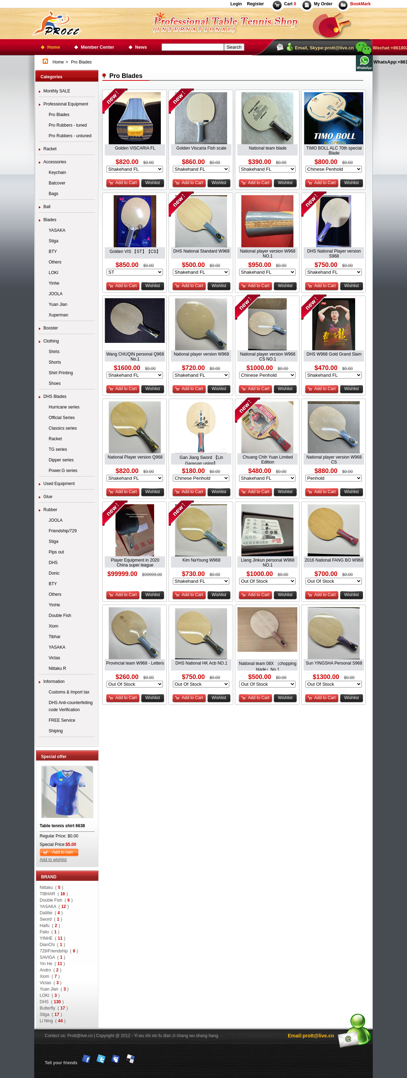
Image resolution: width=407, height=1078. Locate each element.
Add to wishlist (53, 859)
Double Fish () (56, 900)
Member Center (97, 47)
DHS (53, 562)
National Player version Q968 (135, 457)
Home (53, 47)
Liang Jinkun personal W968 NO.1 (267, 561)
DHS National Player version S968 (334, 252)
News (141, 47)
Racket (49, 148)
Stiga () (51, 1014)
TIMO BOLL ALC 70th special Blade (334, 149)
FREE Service (62, 720)
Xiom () (50, 976)
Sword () (51, 919)
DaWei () (51, 912)
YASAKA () (54, 906)
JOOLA (55, 293)
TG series (58, 449)
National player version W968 (201, 354)
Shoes (55, 383)
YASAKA (57, 230)
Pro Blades (59, 114)
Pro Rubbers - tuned (68, 125)
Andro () (50, 970)
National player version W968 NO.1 (268, 252)
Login (236, 3)
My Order (323, 3)
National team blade (268, 148)
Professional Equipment (65, 104)
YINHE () (53, 938)
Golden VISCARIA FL (135, 148)
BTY (53, 251)
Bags (53, 193)
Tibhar (55, 636)
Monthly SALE (56, 91)
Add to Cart (126, 182)
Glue (47, 496)
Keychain (57, 172)
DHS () (52, 1001)
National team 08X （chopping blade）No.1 (268, 664)
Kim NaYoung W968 (201, 560)
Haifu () (50, 925)
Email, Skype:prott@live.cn (324, 47)
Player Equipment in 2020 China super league (135, 561)
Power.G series (63, 470)
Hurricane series (64, 407)
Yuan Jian (58, 304)
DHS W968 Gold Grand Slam (334, 354)
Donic (54, 573)
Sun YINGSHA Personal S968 (334, 663)
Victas (54, 657)
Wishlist (152, 182)
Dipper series (61, 460)
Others (55, 262)
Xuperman (58, 315)
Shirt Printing (61, 372)
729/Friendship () (59, 951)
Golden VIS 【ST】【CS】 (135, 251)
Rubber (50, 509)
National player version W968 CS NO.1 (268, 355)
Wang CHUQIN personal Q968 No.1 (135, 355)
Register (255, 3)
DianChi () (52, 944)
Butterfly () (54, 1008)
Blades (49, 219)
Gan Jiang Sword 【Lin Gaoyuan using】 (201, 458)
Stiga (53, 240)
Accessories (54, 161)
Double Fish (60, 615)
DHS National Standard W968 (201, 251)
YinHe (54, 604)
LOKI (53, 272)
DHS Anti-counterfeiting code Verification (71, 706)
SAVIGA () (52, 957)
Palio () (50, 931)
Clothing (51, 341)
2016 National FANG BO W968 (334, 560)
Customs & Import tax (69, 692)
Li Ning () (53, 1020)
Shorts (55, 362)
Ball (46, 206)
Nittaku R (57, 668)
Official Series (62, 417)
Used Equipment (59, 483)
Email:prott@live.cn (311, 1035)
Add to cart (62, 852)
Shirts (54, 351)
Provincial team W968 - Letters (135, 663)
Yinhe (54, 283)
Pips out (56, 552)
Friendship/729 (63, 530)
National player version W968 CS (334, 458)
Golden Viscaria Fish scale (201, 148)
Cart (290, 3)
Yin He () (52, 963)
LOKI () (50, 995)
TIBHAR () (54, 893)
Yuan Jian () (54, 989)
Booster (50, 328)
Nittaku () (51, 887)
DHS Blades (54, 396)
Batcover (57, 183)
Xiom (53, 626)
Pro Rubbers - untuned (70, 135)
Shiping (56, 730)
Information (54, 681)
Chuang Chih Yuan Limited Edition (268, 458)
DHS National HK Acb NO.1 (201, 663)
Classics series (63, 428)
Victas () (51, 982)
